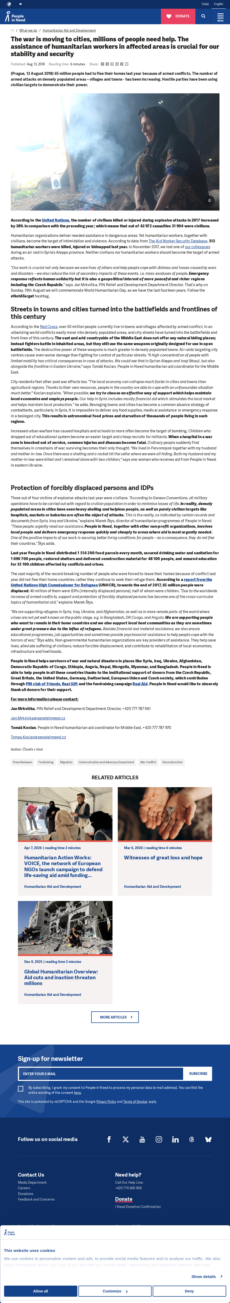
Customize (115, 1291)
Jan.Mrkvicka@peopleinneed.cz (38, 718)
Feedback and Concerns (36, 1198)
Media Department (32, 1182)
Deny (189, 1291)
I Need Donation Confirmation (138, 1206)
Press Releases (22, 762)
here (77, 1092)
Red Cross (48, 326)
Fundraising (46, 762)
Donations (25, 1193)
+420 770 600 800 (128, 1188)
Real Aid (140, 684)
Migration (66, 762)
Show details (204, 1276)
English (218, 4)
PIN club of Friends (43, 684)
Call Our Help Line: (129, 1182)
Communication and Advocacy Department (106, 762)
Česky (205, 4)
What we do (28, 30)
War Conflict (148, 762)
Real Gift (70, 684)
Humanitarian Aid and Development (69, 30)
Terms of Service (135, 1102)
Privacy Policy (106, 1102)
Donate (124, 1198)
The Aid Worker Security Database (178, 241)
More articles (113, 1017)
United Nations (55, 220)
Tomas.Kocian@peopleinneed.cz (38, 737)
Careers (24, 1188)
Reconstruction (173, 762)
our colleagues (197, 246)
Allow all (40, 1291)
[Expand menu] (220, 16)
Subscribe (198, 1073)
